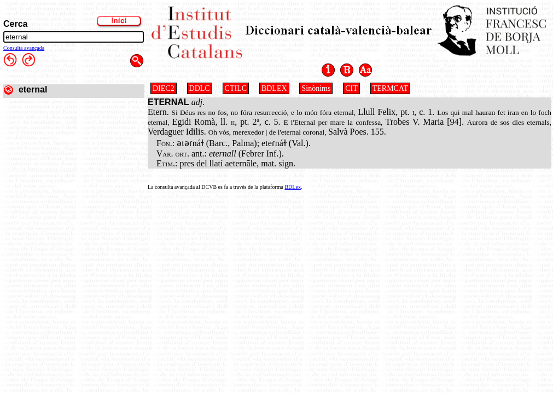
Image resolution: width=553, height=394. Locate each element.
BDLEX (274, 88)
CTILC (236, 88)
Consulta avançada (23, 48)
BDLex (292, 187)
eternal (33, 89)
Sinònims (315, 88)
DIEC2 (163, 88)
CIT (351, 88)
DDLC (199, 88)
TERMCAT (390, 88)
